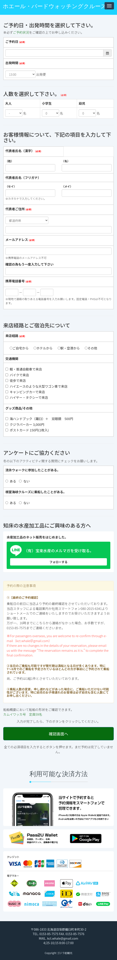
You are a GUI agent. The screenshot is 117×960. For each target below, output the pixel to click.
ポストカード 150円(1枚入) (27, 430)
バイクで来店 (17, 375)
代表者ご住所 (15, 209)
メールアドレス (16, 239)
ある (10, 481)
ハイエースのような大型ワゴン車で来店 (36, 386)
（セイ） (10, 186)
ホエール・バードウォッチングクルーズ (54, 6)
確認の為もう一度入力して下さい (29, 264)
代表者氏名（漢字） (19, 150)
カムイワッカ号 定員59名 (22, 714)
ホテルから (43, 348)
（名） (66, 161)
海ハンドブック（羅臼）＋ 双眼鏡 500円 (39, 418)
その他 (91, 348)
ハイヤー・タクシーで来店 (26, 397)
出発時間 (11, 62)
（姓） (9, 161)
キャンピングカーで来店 (25, 392)
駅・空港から (69, 348)
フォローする (58, 562)
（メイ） (67, 186)
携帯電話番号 (15, 281)
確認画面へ (58, 733)
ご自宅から (19, 348)
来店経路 (11, 335)
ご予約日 (11, 41)
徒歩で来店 (15, 380)
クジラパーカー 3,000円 (24, 424)
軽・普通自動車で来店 (23, 369)
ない (24, 481)
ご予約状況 (21, 32)
